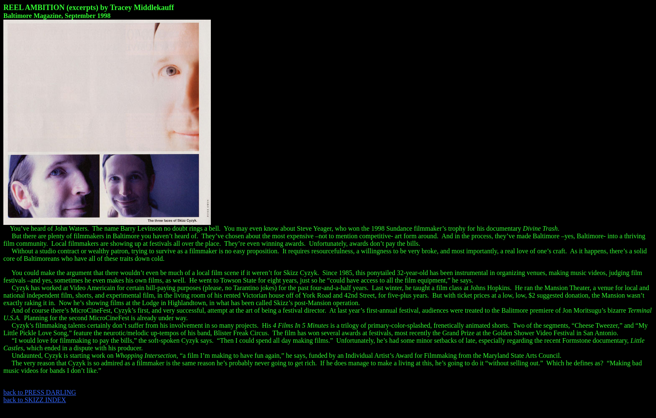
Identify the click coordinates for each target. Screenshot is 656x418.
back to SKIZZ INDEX (34, 399)
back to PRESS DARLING (39, 392)
